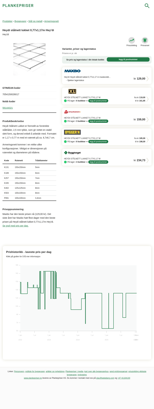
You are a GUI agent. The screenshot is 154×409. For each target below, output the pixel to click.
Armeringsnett (51, 21)
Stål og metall (35, 21)
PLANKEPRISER (18, 5)
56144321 (7, 108)
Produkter (7, 21)
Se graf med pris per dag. (15, 225)
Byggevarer (20, 21)
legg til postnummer (128, 59)
